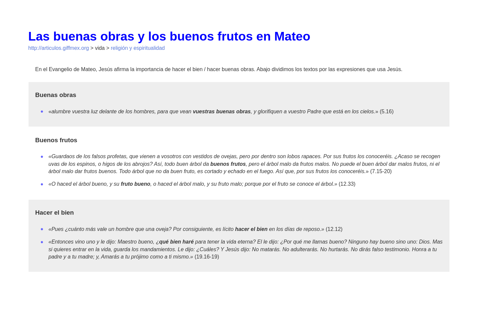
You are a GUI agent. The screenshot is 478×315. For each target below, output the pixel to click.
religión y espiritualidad (138, 48)
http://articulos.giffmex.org (58, 48)
